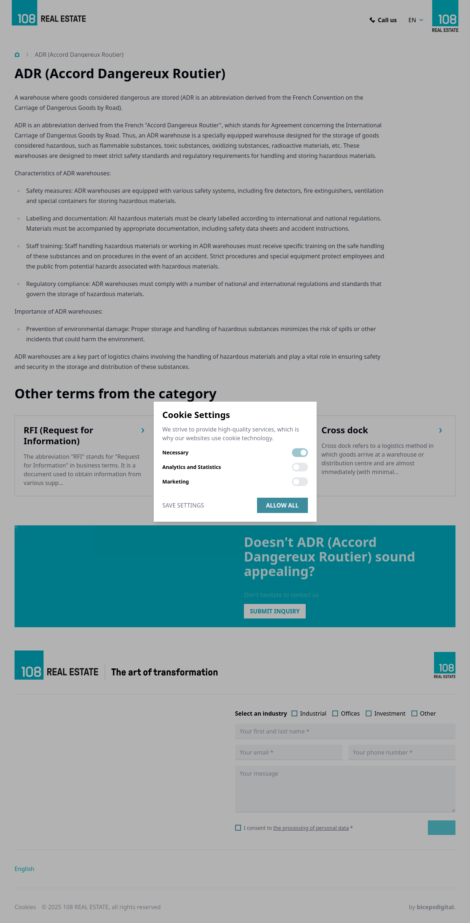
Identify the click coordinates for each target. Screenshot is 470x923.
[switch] (300, 452)
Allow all (282, 505)
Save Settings (183, 505)
